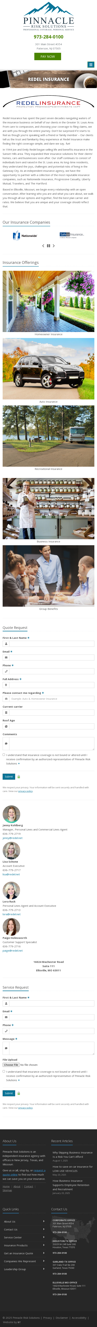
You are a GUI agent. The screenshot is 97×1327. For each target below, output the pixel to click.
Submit (9, 776)
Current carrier (13, 706)
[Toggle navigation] (90, 65)
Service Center (24, 1237)
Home (6, 1186)
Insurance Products (24, 1245)
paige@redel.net (13, 950)
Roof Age (9, 720)
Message (10, 1039)
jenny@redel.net (13, 838)
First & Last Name (16, 637)
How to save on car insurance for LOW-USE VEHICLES (73, 1171)
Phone (8, 665)
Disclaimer (62, 1317)
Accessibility (79, 1317)
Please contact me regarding (23, 693)
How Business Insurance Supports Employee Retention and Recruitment (73, 1187)
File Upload (10, 1059)
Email (7, 651)
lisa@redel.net (11, 874)
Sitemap (7, 1190)
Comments (10, 734)
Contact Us (24, 1229)
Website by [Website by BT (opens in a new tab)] (12, 1322)
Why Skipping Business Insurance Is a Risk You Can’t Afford (73, 1156)
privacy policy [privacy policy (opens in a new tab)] (25, 791)
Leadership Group (24, 1269)
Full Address (12, 679)
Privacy (47, 1317)
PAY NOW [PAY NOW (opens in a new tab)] (47, 56)
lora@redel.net (12, 914)
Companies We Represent (24, 1261)
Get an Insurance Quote (24, 1253)
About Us (24, 1221)
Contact (28, 1186)
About (17, 1186)
